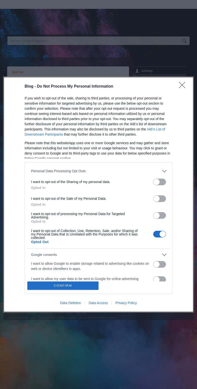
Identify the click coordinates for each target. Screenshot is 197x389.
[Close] (183, 86)
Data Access (98, 303)
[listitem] (98, 171)
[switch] (159, 182)
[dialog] (98, 194)
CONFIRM (63, 286)
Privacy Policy (126, 303)
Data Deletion (70, 303)
